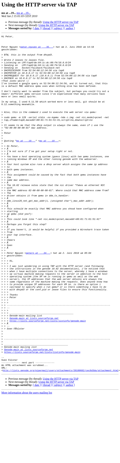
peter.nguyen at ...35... (36, 49)
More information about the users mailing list (26, 459)
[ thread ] (47, 28)
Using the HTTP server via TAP (60, 22)
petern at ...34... (38, 296)
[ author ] (69, 28)
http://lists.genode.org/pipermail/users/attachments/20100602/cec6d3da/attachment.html (60, 437)
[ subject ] (58, 28)
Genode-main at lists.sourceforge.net (34, 375)
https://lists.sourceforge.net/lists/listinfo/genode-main (48, 378)
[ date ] (37, 28)
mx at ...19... (24, 12)
